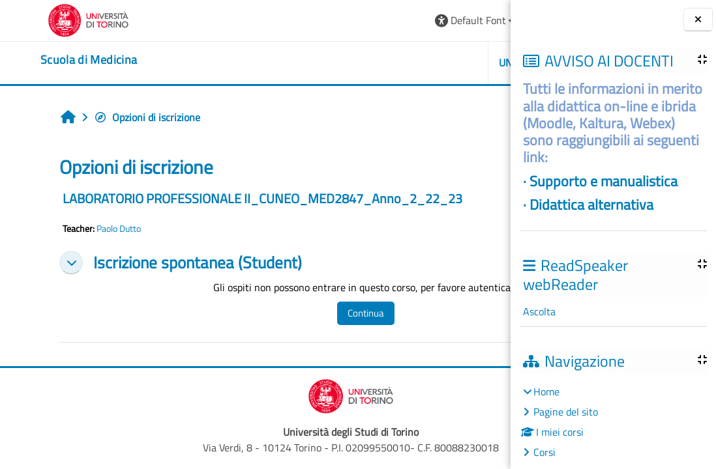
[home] (51, 60)
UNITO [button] (361, 62)
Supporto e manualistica (604, 181)
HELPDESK (433, 62)
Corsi (544, 452)
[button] (323, 20)
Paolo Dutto (87, 228)
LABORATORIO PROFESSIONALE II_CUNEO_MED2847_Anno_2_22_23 (231, 198)
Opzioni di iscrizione (116, 117)
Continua (302, 313)
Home (546, 391)
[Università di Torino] (50, 19)
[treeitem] (613, 421)
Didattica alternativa (591, 204)
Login (478, 20)
